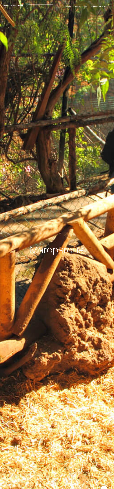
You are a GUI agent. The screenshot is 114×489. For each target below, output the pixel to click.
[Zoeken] (41, 6)
